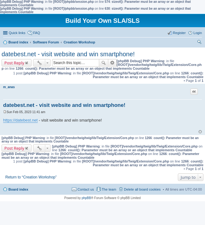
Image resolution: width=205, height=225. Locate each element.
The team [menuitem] (109, 189)
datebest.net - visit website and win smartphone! (68, 54)
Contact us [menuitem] (85, 189)
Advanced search (112, 63)
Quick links (17, 33)
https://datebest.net (20, 120)
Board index (18, 189)
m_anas (9, 87)
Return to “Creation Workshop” (30, 177)
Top (200, 131)
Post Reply (14, 63)
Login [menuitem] (197, 33)
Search (103, 63)
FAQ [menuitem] (36, 33)
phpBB (86, 198)
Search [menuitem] (199, 42)
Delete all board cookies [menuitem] (142, 189)
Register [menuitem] (179, 33)
